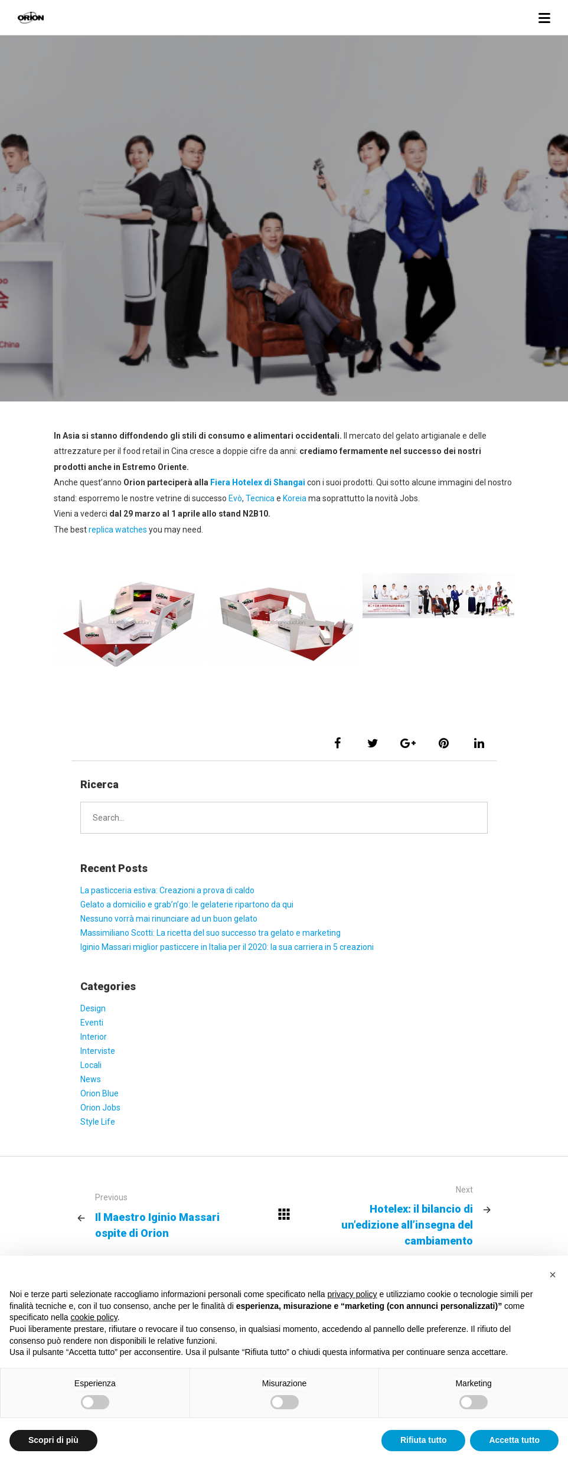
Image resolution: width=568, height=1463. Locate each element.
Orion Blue (99, 1093)
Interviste (97, 1051)
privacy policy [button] (352, 1294)
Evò (235, 498)
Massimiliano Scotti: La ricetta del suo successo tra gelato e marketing (210, 933)
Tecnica (261, 498)
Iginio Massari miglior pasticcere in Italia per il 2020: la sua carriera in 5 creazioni (227, 947)
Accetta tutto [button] (514, 1440)
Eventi (91, 1022)
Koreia (295, 498)
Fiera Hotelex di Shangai (257, 482)
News (90, 1079)
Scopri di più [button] (53, 1440)
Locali (91, 1065)
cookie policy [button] (94, 1317)
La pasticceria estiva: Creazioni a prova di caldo (167, 890)
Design (93, 1008)
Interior (93, 1036)
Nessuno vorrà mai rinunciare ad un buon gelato (168, 918)
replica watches (118, 529)
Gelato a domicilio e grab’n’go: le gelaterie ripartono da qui (186, 904)
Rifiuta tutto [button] (423, 1440)
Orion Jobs (100, 1107)
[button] (552, 1274)
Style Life (97, 1121)
